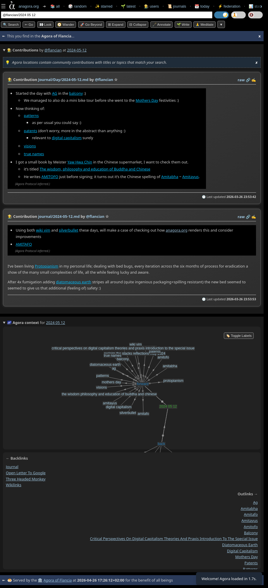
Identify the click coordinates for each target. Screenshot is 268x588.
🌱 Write (183, 24)
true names (34, 153)
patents (30, 130)
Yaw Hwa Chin (79, 162)
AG (54, 93)
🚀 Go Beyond (91, 24)
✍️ (253, 79)
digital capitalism (67, 137)
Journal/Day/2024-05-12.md (63, 79)
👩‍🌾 (10, 79)
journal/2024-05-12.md (59, 216)
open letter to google (26, 472)
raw (241, 79)
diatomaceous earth (73, 281)
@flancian (53, 50)
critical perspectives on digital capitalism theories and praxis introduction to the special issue (174, 538)
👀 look (45, 24)
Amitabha (169, 176)
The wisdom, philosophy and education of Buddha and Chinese (94, 169)
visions (30, 146)
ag (255, 502)
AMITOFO (50, 176)
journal (12, 466)
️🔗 (248, 79)
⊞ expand (115, 24)
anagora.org (176, 229)
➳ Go (29, 24)
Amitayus (190, 176)
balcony (76, 93)
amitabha (249, 508)
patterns (31, 115)
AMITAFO (24, 243)
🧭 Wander (65, 24)
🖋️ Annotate (161, 24)
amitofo (251, 526)
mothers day (246, 556)
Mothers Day (147, 100)
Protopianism (47, 265)
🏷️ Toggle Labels (239, 335)
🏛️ (40, 580)
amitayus (249, 520)
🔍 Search (11, 24)
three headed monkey (26, 478)
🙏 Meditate (204, 24)
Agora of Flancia (58, 580)
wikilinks (13, 484)
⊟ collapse (137, 24)
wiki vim (43, 229)
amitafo (251, 514)
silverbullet (68, 229)
